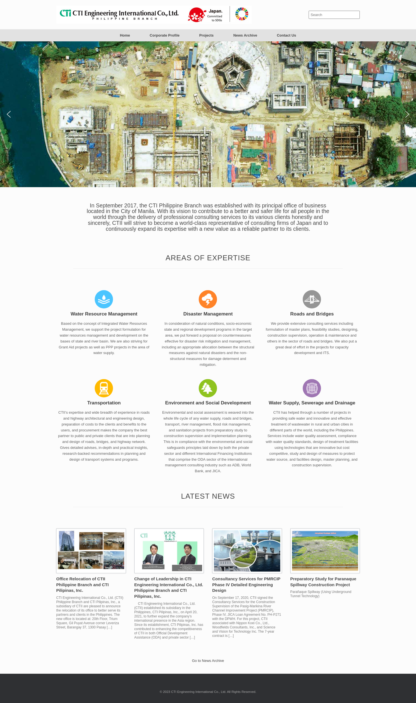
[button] (8, 114)
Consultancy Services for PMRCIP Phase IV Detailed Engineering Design (246, 584)
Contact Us (286, 35)
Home (125, 35)
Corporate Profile (165, 35)
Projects (206, 35)
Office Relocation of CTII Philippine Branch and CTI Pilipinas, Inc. (82, 584)
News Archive (245, 35)
